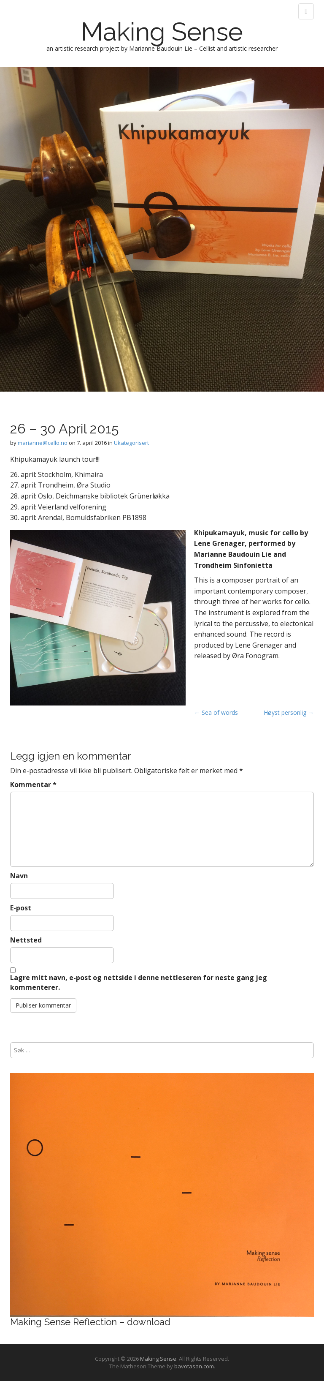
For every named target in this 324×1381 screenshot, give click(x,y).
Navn (19, 875)
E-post (20, 907)
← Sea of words (216, 712)
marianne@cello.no (43, 443)
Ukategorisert (131, 443)
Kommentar (33, 784)
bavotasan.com (194, 1366)
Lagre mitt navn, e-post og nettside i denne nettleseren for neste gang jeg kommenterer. (138, 982)
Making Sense (162, 31)
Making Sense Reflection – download (90, 1321)
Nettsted (26, 940)
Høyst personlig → (289, 712)
